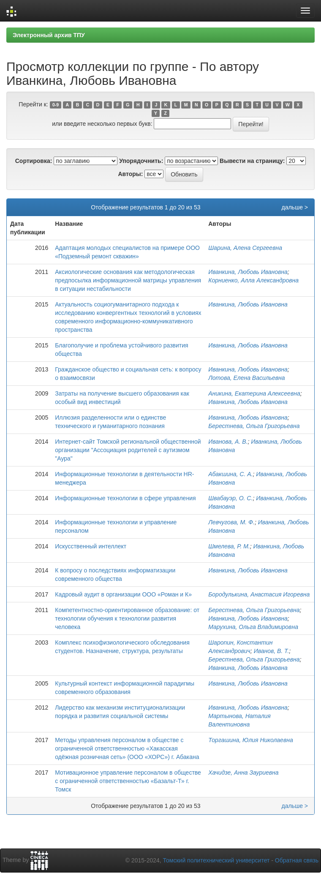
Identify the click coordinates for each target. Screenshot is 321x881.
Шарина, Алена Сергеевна (245, 247)
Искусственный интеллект (90, 546)
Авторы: (130, 174)
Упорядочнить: (141, 160)
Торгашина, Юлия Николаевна (250, 740)
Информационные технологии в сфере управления (125, 498)
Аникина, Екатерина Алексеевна (254, 393)
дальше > (294, 207)
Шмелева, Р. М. (229, 546)
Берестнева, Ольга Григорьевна (253, 426)
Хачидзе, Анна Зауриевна (243, 772)
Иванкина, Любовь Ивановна (248, 271)
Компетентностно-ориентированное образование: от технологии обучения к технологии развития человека (127, 618)
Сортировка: (33, 160)
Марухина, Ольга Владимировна (253, 626)
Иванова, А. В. (228, 441)
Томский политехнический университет (216, 860)
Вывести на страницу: (252, 160)
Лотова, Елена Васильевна (246, 377)
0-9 (55, 104)
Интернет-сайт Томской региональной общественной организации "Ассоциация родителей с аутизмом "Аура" (128, 450)
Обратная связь (296, 860)
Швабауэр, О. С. (230, 498)
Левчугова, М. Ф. (231, 522)
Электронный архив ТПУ (49, 35)
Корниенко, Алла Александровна (253, 280)
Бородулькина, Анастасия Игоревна (259, 594)
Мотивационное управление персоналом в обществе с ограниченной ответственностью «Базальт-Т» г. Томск (128, 781)
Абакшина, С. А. (230, 474)
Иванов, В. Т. (271, 651)
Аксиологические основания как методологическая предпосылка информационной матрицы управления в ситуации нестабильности (128, 280)
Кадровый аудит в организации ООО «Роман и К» (123, 594)
